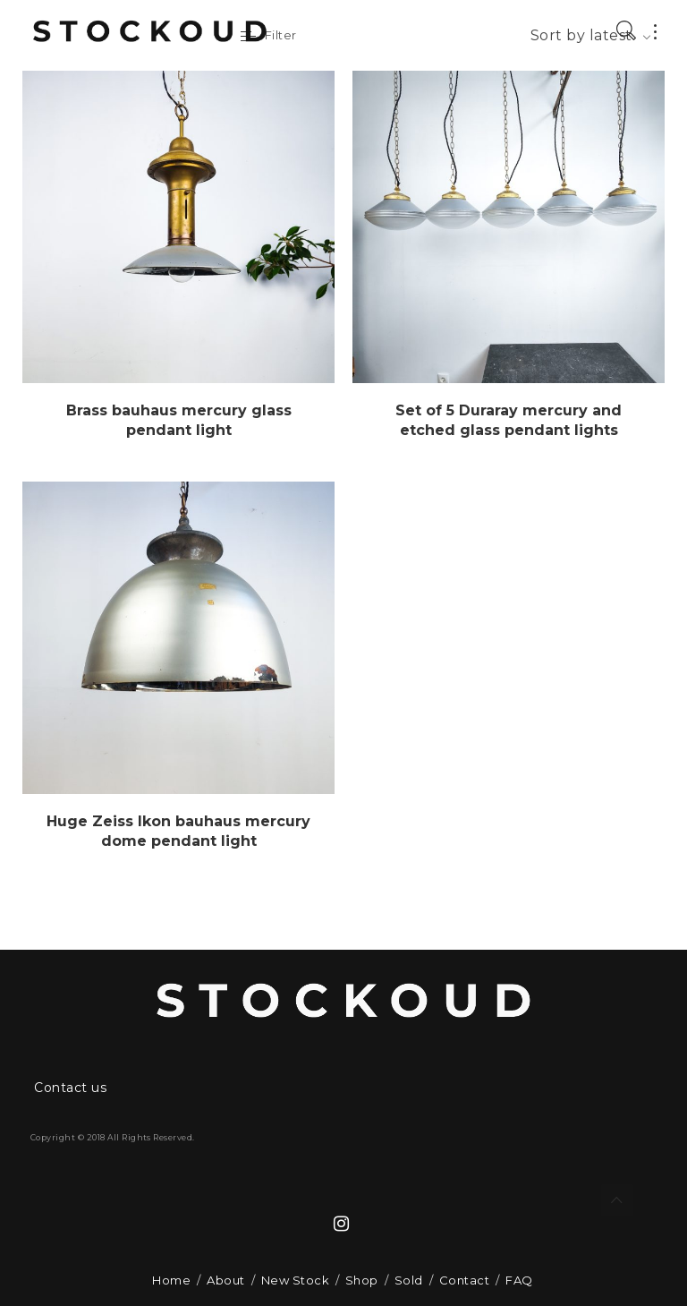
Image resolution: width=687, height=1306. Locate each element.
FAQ (518, 1280)
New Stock (295, 1280)
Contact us (70, 1088)
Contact (464, 1280)
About (225, 1280)
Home (171, 1280)
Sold (408, 1280)
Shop (361, 1280)
